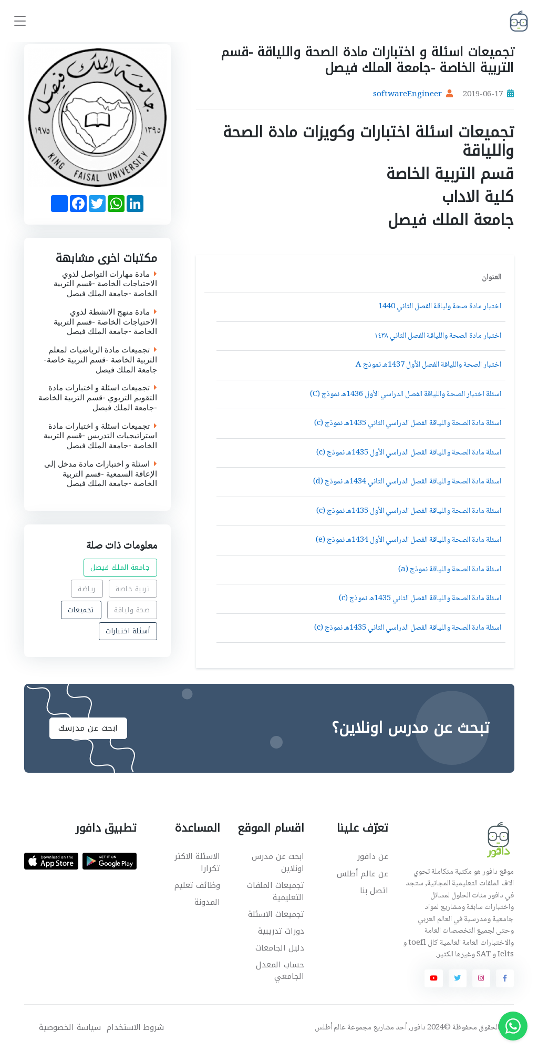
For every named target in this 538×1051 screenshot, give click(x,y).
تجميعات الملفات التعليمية (275, 891)
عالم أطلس (330, 1028)
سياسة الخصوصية (70, 1028)
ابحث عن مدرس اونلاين (278, 862)
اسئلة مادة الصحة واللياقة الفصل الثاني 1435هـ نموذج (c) (420, 598)
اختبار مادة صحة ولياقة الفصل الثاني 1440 (439, 307)
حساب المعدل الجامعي (280, 970)
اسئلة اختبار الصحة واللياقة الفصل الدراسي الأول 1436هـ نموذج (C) (405, 394)
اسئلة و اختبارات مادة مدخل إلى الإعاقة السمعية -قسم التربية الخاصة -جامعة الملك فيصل (100, 474)
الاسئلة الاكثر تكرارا (197, 862)
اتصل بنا (374, 890)
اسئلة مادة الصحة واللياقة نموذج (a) (449, 570)
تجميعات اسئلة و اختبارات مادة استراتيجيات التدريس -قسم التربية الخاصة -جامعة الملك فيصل (100, 436)
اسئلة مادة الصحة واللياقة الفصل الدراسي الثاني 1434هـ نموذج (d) (407, 482)
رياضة (87, 588)
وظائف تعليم (197, 885)
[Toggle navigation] (20, 21)
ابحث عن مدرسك (88, 728)
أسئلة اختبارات (128, 631)
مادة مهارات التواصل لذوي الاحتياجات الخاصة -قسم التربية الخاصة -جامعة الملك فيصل (105, 284)
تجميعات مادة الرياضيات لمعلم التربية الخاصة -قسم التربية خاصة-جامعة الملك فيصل (100, 360)
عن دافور (372, 856)
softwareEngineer (407, 95)
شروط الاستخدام (135, 1028)
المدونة (207, 902)
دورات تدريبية (281, 931)
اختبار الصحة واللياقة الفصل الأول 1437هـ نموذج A (428, 365)
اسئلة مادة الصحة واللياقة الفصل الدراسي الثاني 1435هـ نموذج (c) (407, 423)
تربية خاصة (133, 588)
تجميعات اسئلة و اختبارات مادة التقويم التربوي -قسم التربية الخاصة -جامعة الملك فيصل (97, 398)
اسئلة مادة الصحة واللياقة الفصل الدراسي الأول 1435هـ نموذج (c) (408, 453)
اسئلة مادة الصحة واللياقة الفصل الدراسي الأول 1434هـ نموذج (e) (408, 540)
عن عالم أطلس (362, 873)
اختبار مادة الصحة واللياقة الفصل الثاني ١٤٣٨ (438, 336)
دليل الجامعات (279, 948)
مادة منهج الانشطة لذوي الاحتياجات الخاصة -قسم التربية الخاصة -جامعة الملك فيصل (105, 322)
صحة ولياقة (132, 610)
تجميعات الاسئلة (276, 914)
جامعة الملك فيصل (120, 567)
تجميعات (81, 610)
